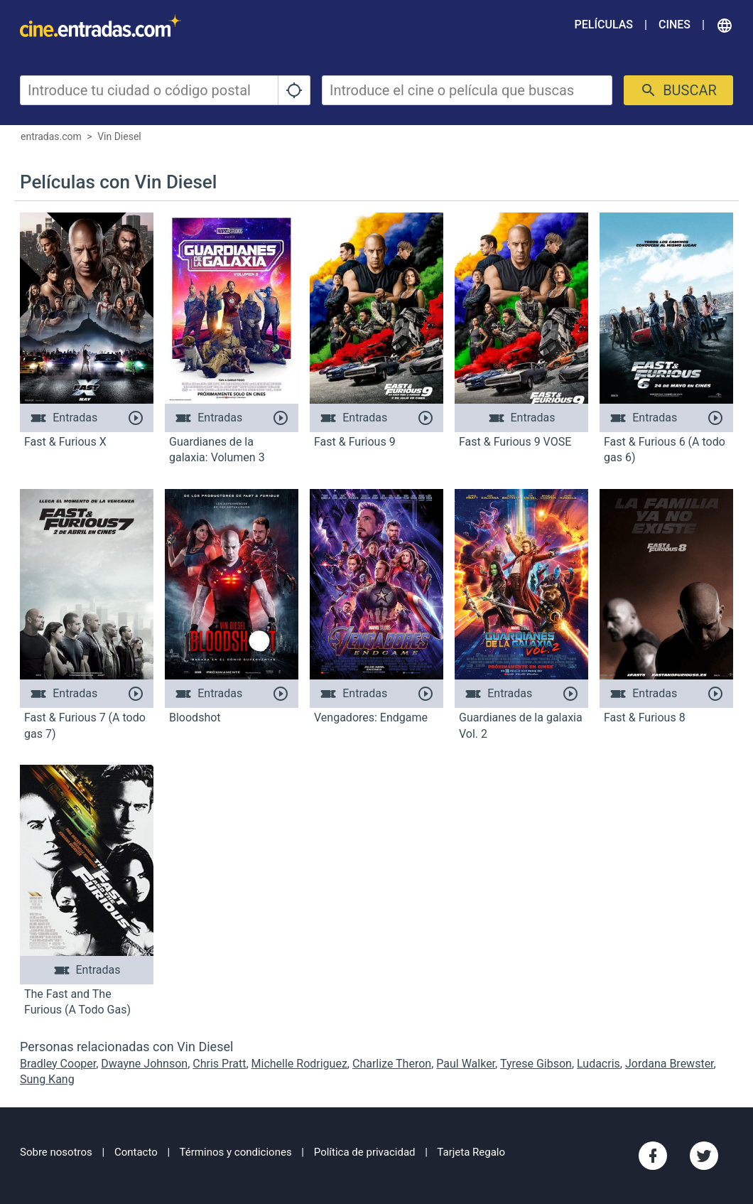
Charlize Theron (391, 1063)
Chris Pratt (219, 1063)
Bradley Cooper (58, 1063)
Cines (674, 24)
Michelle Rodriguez (299, 1063)
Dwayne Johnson (144, 1063)
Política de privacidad (365, 1152)
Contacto (136, 1152)
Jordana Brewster (669, 1063)
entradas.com (51, 136)
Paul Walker (465, 1063)
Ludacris (598, 1063)
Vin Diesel (119, 136)
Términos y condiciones (236, 1152)
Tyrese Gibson (536, 1063)
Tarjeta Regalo (471, 1152)
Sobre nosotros (56, 1152)
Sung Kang (47, 1079)
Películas (604, 24)
